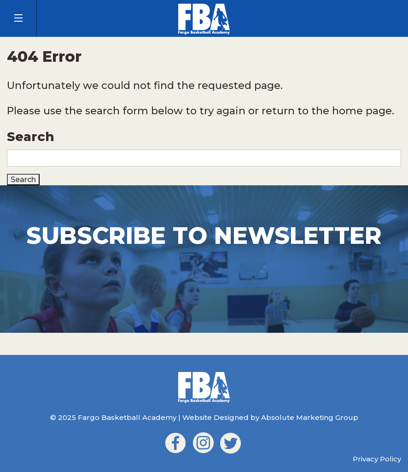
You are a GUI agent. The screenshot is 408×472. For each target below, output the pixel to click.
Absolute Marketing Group (309, 417)
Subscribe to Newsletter (204, 236)
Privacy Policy (377, 458)
